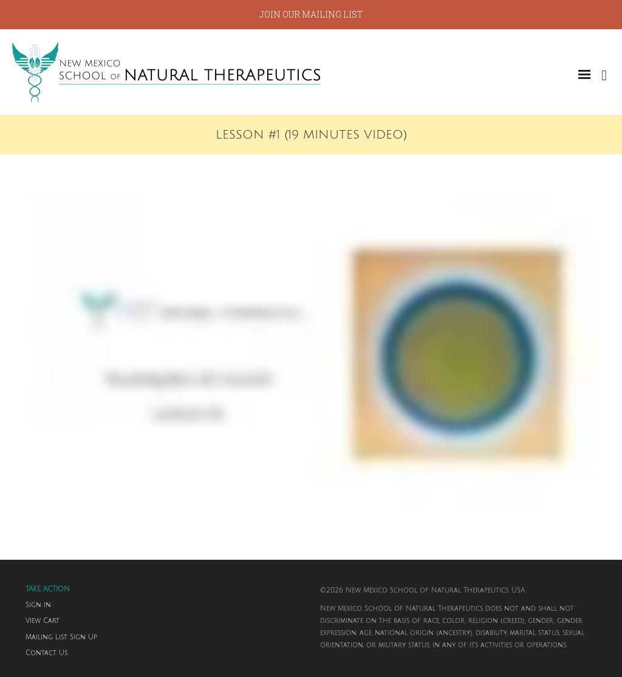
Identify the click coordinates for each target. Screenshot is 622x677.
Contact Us (46, 653)
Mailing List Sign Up (61, 637)
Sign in (38, 605)
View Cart (43, 621)
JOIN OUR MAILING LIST (311, 14)
